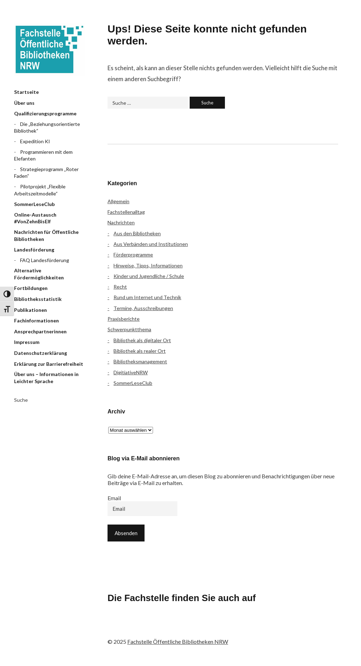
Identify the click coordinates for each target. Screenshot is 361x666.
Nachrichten (121, 222)
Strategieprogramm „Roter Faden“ (46, 172)
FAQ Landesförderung (44, 260)
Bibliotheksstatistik (38, 299)
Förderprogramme (133, 255)
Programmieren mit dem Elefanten (43, 155)
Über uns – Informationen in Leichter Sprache (46, 377)
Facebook (116, 627)
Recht (120, 287)
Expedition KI (35, 141)
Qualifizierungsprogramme (45, 113)
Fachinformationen (36, 320)
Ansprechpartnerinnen (40, 331)
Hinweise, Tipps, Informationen (148, 265)
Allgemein (118, 201)
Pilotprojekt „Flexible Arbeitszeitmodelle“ (40, 189)
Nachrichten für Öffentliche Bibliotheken (46, 235)
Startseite (26, 92)
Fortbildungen (31, 288)
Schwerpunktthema (129, 329)
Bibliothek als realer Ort (140, 351)
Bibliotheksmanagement (140, 361)
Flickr (135, 627)
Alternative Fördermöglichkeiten (39, 273)
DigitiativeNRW (131, 372)
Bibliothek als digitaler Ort (142, 340)
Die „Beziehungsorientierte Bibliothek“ (47, 127)
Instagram (154, 627)
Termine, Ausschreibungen (143, 308)
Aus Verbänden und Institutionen (151, 244)
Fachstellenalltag (126, 212)
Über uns (24, 103)
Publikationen (30, 310)
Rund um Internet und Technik (147, 297)
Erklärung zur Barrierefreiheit (48, 364)
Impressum (26, 342)
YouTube (172, 627)
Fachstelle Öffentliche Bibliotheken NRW (49, 49)
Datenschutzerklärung (40, 353)
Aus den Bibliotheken (137, 233)
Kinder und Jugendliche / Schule (149, 276)
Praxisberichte (124, 319)
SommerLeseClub (34, 204)
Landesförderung (34, 250)
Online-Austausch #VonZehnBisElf (35, 218)
